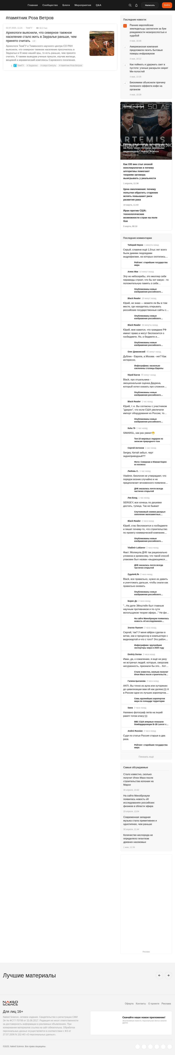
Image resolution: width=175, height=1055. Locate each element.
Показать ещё (146, 757)
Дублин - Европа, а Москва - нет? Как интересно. (144, 358)
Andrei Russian (135, 731)
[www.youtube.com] (150, 1046)
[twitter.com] (137, 1046)
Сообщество (50, 5)
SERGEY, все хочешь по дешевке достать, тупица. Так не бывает (142, 504)
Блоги (66, 5)
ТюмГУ (29, 28)
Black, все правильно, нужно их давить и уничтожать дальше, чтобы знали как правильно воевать (145, 582)
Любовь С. (133, 471)
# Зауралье (32, 65)
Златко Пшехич (135, 627)
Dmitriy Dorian (135, 654)
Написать (150, 5)
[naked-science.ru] (169, 1046)
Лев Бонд (132, 498)
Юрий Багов (134, 375)
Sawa (130, 708)
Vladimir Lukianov (136, 547)
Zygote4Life (133, 574)
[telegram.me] (163, 1046)
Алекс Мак (133, 271)
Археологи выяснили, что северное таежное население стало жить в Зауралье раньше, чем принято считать (41, 37)
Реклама (166, 1003)
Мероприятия (82, 5)
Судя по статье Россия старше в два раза (144, 737)
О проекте (153, 1003)
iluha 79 (131, 428)
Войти (167, 5)
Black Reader (134, 298)
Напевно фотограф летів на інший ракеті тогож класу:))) (142, 714)
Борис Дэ (132, 601)
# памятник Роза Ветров (70, 65)
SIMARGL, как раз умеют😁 (139, 433)
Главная (33, 5)
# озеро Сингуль (48, 65)
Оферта (129, 1003)
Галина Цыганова (136, 681)
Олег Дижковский (136, 352)
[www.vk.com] (143, 1046)
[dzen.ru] (156, 1046)
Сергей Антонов (136, 448)
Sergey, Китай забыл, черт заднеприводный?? (138, 454)
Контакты (141, 1003)
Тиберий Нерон (135, 245)
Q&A (98, 5)
